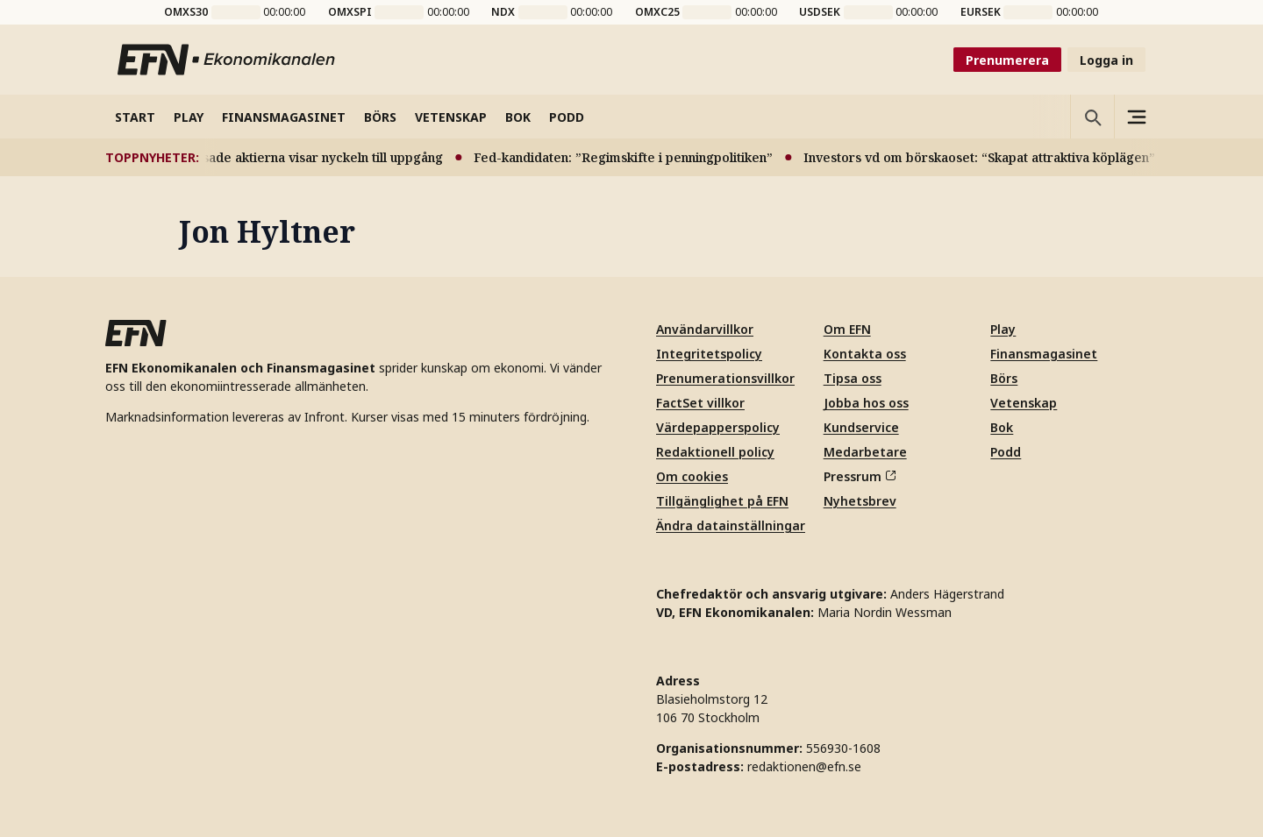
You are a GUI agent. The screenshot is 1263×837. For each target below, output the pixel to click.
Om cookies (692, 476)
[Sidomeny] (1136, 116)
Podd (1005, 451)
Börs (1003, 378)
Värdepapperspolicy (718, 427)
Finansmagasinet (1043, 353)
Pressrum (860, 476)
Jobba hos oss (866, 402)
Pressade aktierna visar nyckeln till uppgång (314, 157)
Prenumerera (1007, 60)
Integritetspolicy (709, 353)
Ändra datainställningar (730, 525)
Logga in (1106, 60)
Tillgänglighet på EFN (722, 501)
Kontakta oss (865, 353)
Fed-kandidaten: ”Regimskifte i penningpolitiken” (628, 157)
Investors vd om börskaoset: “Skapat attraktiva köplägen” (984, 157)
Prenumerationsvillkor (725, 378)
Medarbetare (865, 451)
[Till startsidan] (227, 60)
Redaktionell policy (715, 451)
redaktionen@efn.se (804, 766)
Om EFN (847, 329)
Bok (1001, 427)
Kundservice (861, 427)
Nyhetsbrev (860, 501)
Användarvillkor (704, 329)
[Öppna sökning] (1092, 116)
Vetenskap (1023, 402)
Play (1003, 329)
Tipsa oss (852, 378)
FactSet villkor (700, 402)
